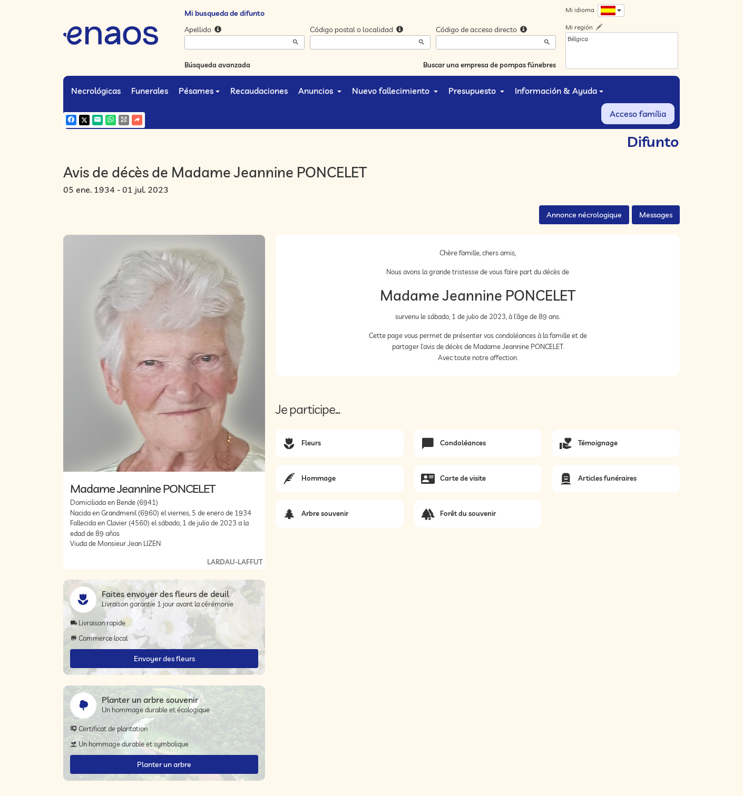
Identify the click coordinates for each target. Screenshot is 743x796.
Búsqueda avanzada (217, 65)
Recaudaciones (259, 90)
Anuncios (319, 90)
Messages (655, 215)
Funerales (149, 90)
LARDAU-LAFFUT (234, 562)
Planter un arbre (164, 764)
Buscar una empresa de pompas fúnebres (489, 65)
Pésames (199, 90)
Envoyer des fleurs (164, 658)
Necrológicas (96, 90)
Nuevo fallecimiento (395, 90)
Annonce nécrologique (584, 215)
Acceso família (638, 113)
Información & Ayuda (559, 90)
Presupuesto (476, 90)
